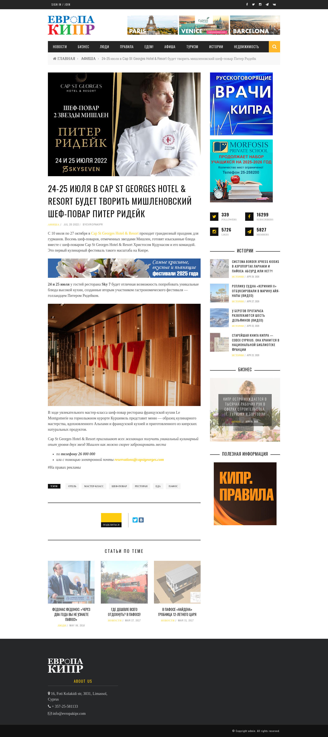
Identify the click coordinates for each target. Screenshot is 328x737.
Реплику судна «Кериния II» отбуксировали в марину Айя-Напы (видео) (256, 291)
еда (158, 486)
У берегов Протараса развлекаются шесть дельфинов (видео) (248, 315)
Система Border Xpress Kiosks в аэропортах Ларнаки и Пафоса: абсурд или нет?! (255, 266)
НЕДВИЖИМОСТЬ (246, 46)
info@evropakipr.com (69, 713)
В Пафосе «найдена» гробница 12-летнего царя (177, 612)
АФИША (170, 46)
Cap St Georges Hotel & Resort (114, 233)
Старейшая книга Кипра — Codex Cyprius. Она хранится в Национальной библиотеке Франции (255, 342)
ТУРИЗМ (192, 46)
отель (72, 486)
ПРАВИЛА (127, 46)
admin (251, 731)
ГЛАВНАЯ (66, 58)
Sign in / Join (60, 4)
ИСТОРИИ (216, 46)
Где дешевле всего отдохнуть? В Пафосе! (124, 612)
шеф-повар (119, 486)
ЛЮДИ (104, 46)
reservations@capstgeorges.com (139, 460)
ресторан (141, 486)
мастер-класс (94, 486)
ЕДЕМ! (149, 46)
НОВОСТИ (60, 46)
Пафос (173, 486)
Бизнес (83, 46)
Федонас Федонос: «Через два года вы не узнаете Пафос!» (71, 614)
